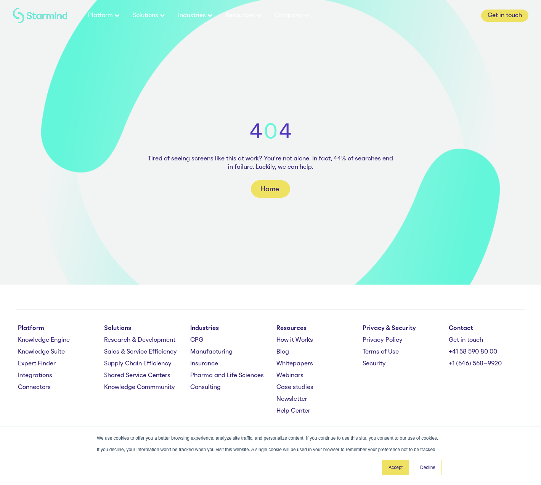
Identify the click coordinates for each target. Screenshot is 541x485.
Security (374, 364)
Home (270, 189)
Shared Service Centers (137, 375)
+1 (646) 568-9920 (475, 364)
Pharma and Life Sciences (227, 375)
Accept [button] (395, 467)
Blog (282, 352)
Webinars (289, 375)
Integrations (35, 375)
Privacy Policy (383, 340)
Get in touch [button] (505, 15)
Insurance (204, 364)
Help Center (293, 411)
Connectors (34, 387)
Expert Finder (37, 364)
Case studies (294, 387)
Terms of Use (381, 352)
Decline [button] (427, 467)
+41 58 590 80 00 (473, 352)
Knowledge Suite (41, 352)
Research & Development (139, 340)
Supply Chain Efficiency (138, 364)
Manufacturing (211, 352)
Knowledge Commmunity (139, 387)
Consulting (205, 387)
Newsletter (291, 399)
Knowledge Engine (44, 340)
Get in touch (466, 340)
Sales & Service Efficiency (140, 352)
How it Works (294, 340)
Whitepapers (294, 364)
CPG (196, 340)
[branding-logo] (40, 16)
